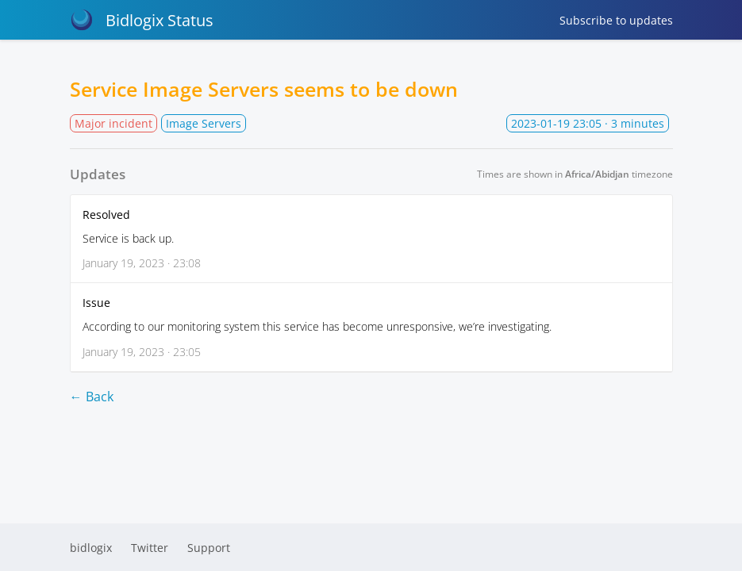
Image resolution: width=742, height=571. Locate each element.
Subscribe (616, 20)
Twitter (149, 547)
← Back (91, 396)
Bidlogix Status (141, 20)
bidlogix (91, 547)
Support (208, 547)
